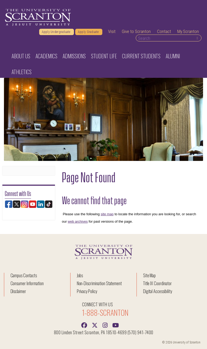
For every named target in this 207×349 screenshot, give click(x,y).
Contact (164, 31)
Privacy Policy (87, 291)
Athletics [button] (22, 72)
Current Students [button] (141, 56)
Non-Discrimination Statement (99, 283)
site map (107, 214)
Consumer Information (27, 283)
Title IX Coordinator (157, 283)
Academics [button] (46, 56)
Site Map (149, 275)
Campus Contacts (24, 275)
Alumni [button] (173, 56)
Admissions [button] (74, 56)
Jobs (80, 275)
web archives (78, 221)
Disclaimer (18, 291)
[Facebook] (84, 325)
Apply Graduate (89, 32)
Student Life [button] (104, 56)
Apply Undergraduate (56, 32)
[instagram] (105, 325)
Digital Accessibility (157, 291)
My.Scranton (188, 31)
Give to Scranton (136, 31)
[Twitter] (94, 325)
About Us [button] (21, 56)
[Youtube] (115, 325)
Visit (111, 31)
